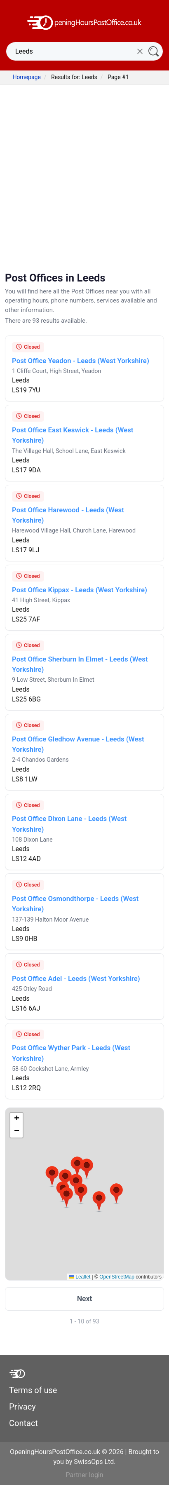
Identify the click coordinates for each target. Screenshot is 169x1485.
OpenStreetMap (116, 1277)
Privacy (22, 1407)
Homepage (26, 77)
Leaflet (79, 1277)
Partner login (84, 1475)
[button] (52, 1176)
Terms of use (33, 1390)
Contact (23, 1423)
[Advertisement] (84, 179)
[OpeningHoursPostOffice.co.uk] (84, 22)
